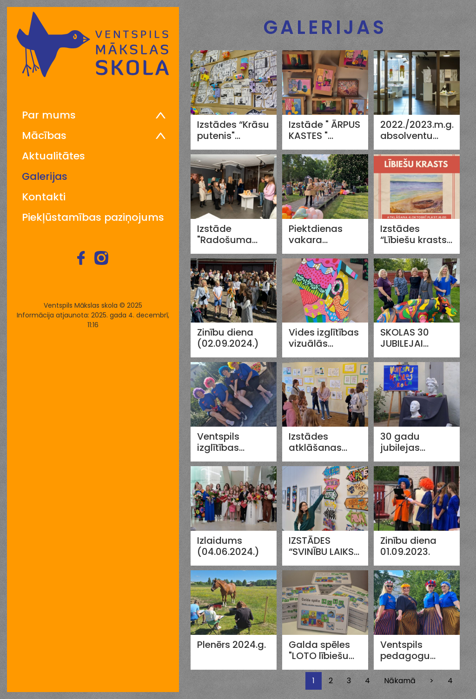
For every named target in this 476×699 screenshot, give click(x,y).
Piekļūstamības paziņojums (93, 217)
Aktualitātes (53, 156)
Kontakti (44, 197)
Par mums (49, 115)
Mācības (44, 136)
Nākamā (400, 680)
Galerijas (44, 177)
